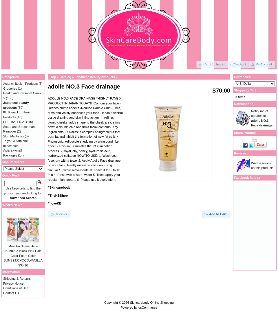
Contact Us (11, 293)
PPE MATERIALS (15, 122)
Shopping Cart (245, 90)
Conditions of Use (15, 288)
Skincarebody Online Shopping (152, 302)
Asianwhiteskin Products (20, 83)
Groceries (10, 88)
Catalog (65, 77)
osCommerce (147, 307)
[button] (211, 64)
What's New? (12, 205)
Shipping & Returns (17, 278)
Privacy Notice (13, 283)
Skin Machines (13, 136)
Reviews (240, 153)
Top (53, 77)
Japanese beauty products (95, 77)
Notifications (243, 104)
